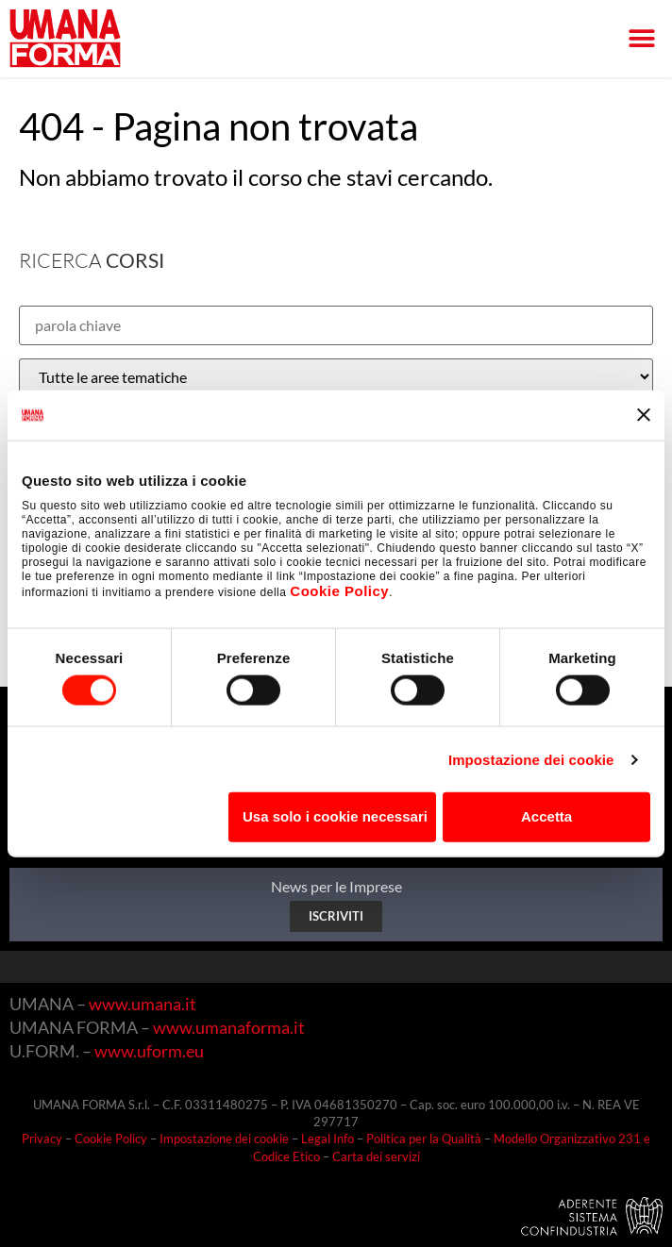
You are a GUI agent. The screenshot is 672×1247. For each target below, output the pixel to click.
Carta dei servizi (376, 1156)
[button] (641, 39)
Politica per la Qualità (423, 1138)
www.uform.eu (149, 1050)
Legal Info (327, 1138)
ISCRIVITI (336, 915)
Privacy (42, 1138)
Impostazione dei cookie (531, 759)
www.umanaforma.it (229, 1027)
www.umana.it (142, 1003)
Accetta (546, 816)
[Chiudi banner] (643, 415)
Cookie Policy (339, 591)
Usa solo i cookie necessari (335, 816)
